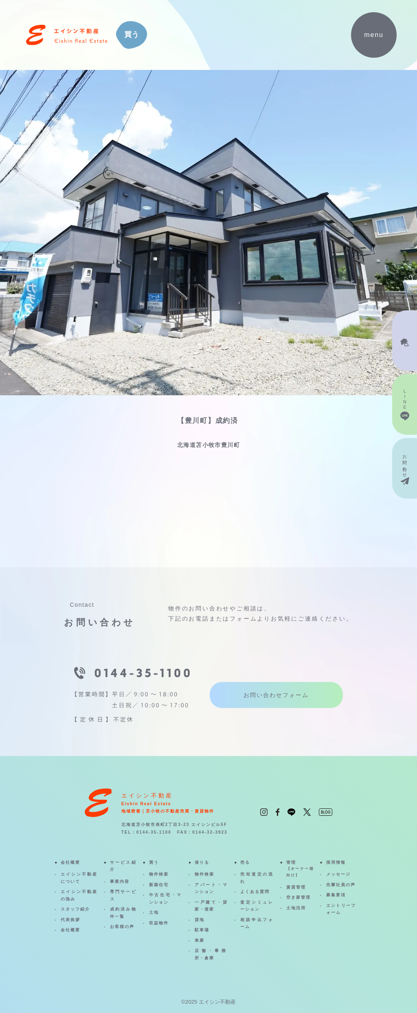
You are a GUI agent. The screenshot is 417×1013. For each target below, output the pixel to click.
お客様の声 (122, 926)
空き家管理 (298, 897)
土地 (154, 912)
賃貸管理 (296, 887)
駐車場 (202, 930)
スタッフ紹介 (75, 909)
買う (154, 862)
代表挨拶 (70, 919)
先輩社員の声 (341, 884)
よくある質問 (255, 891)
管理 (300, 869)
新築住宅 (159, 884)
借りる (202, 862)
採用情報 (336, 862)
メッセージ (338, 874)
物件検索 (159, 874)
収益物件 (159, 923)
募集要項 (336, 895)
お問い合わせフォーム (276, 695)
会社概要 (70, 862)
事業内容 (119, 881)
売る (245, 862)
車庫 (199, 940)
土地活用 (296, 908)
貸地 (199, 919)
